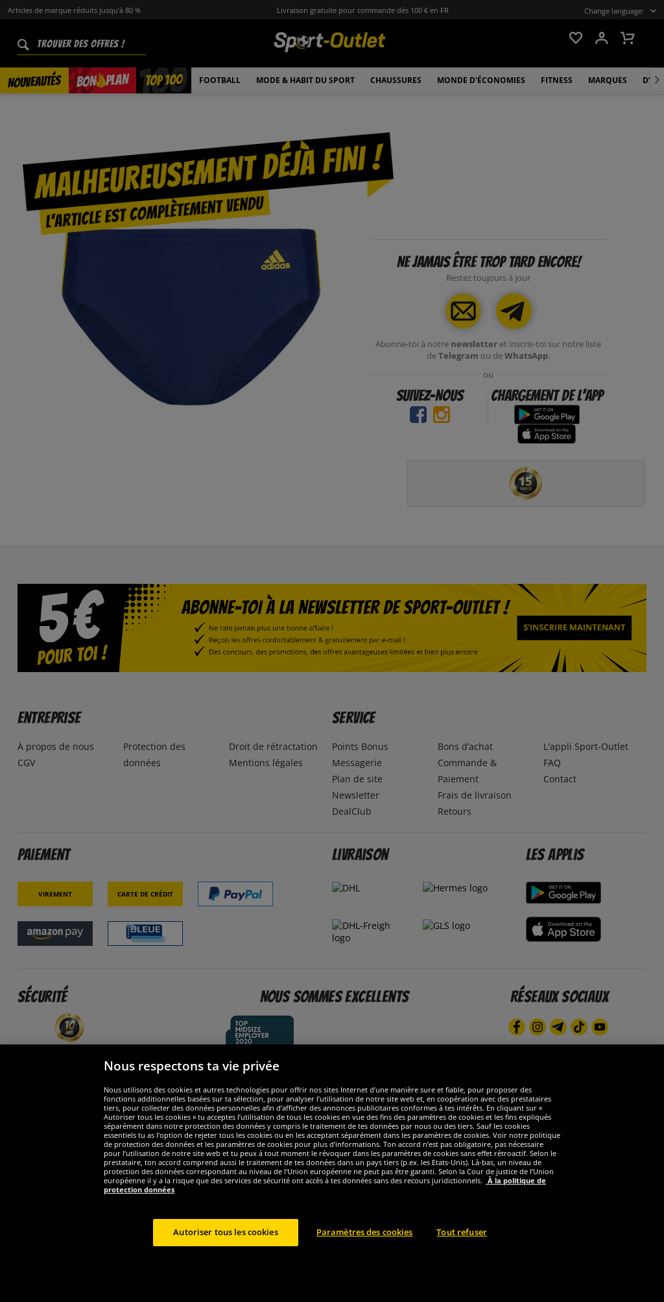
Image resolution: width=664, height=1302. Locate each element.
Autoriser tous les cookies (225, 1247)
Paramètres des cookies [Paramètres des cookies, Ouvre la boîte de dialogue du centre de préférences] (364, 1247)
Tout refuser (461, 1247)
